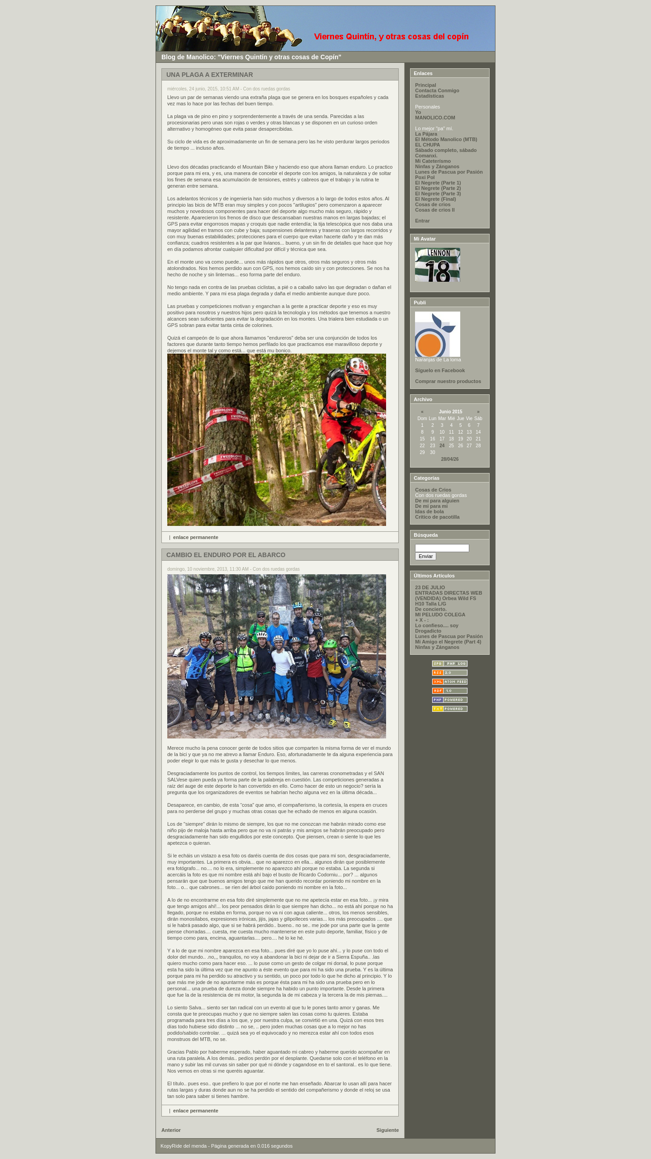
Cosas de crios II (434, 210)
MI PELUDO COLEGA (440, 614)
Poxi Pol (424, 177)
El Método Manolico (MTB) (446, 139)
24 (441, 445)
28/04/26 (450, 459)
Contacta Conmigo (437, 90)
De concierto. (431, 609)
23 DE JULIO (430, 587)
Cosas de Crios (433, 489)
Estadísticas (429, 96)
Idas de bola (429, 511)
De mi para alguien (437, 500)
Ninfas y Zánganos (437, 166)
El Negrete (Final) (435, 199)
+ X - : (422, 620)
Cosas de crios (432, 204)
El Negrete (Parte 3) (438, 193)
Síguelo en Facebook (440, 370)
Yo (418, 112)
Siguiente (388, 1130)
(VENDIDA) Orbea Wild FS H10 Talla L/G (445, 601)
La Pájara (426, 134)
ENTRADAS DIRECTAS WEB (448, 593)
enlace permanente (195, 537)
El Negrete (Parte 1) (438, 182)
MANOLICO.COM (435, 117)
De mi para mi (431, 506)
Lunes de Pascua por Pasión (449, 172)
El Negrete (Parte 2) (438, 188)
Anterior (171, 1130)
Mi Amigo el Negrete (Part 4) (448, 641)
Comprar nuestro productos (448, 381)
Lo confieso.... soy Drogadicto (436, 628)
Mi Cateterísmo (433, 161)
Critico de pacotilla (437, 517)
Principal (425, 85)
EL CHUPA (427, 144)
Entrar (422, 220)
